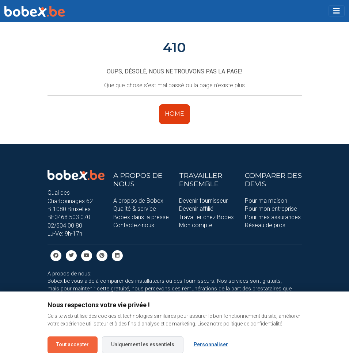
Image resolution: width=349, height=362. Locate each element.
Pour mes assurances (273, 217)
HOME (174, 113)
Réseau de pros (265, 225)
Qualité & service (134, 208)
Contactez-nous (133, 225)
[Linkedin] (117, 255)
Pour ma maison (266, 200)
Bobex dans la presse (141, 217)
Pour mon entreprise (271, 208)
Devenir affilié (196, 208)
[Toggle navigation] (337, 10)
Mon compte (195, 225)
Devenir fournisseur (203, 200)
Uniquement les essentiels (142, 344)
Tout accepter (72, 344)
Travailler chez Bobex (206, 217)
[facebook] (55, 255)
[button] (336, 11)
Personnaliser (211, 344)
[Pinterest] (101, 255)
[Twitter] (71, 255)
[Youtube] (86, 255)
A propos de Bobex (138, 200)
